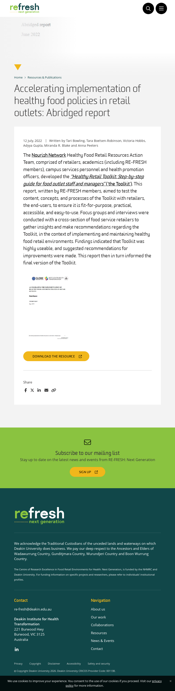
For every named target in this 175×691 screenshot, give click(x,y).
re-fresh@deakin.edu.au (32, 609)
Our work (98, 617)
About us (98, 609)
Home (18, 77)
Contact (97, 648)
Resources (99, 633)
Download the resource (54, 356)
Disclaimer (54, 663)
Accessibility (74, 663)
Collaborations (102, 625)
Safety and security (99, 663)
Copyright (35, 663)
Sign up (85, 472)
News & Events (102, 640)
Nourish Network (49, 155)
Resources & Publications (45, 77)
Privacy (18, 663)
